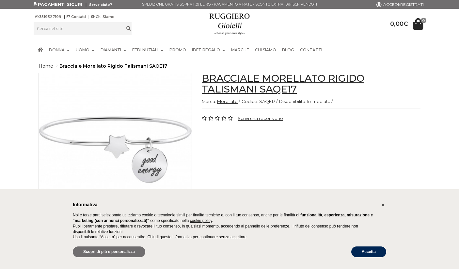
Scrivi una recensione (260, 118)
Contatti (76, 16)
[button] (383, 205)
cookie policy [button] (201, 220)
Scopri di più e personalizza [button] (109, 251)
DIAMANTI (113, 49)
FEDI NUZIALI (148, 49)
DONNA (59, 49)
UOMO (85, 49)
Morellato (227, 101)
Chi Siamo (103, 16)
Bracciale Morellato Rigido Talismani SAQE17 (113, 66)
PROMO (177, 49)
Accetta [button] (369, 251)
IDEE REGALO (208, 49)
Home (46, 66)
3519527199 (48, 16)
